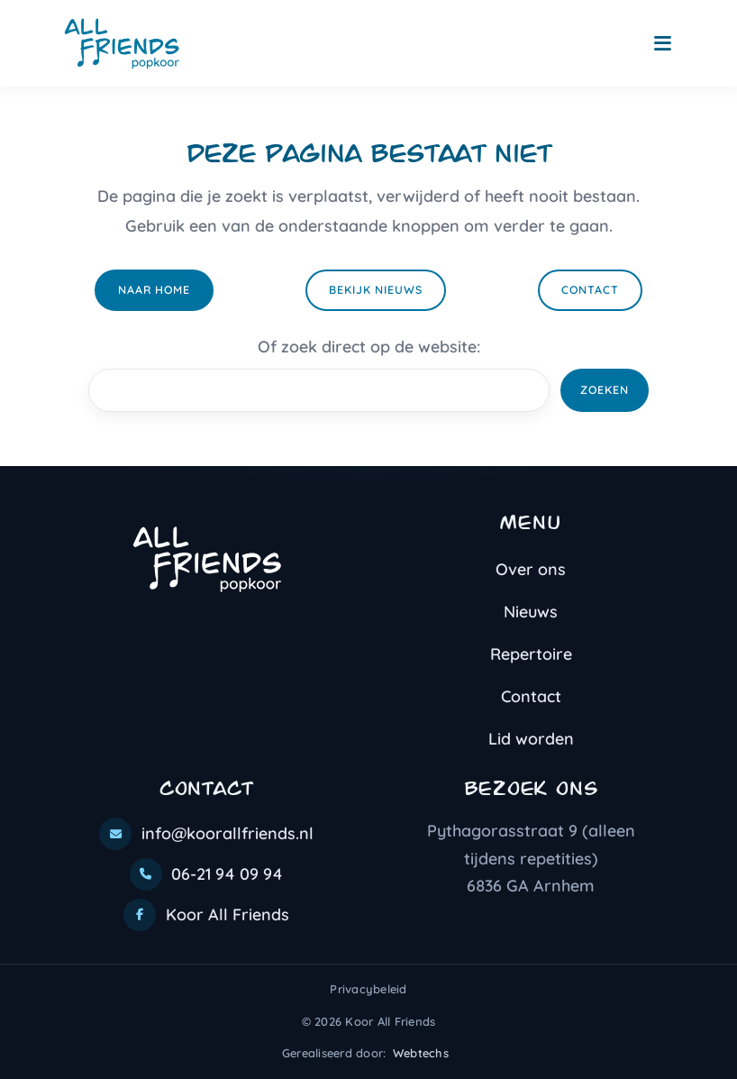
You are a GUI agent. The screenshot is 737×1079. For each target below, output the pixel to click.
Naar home (154, 290)
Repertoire (531, 654)
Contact (590, 290)
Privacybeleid (368, 989)
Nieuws (531, 611)
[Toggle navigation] (662, 44)
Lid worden (531, 738)
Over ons (531, 569)
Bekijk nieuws (376, 290)
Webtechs (421, 1053)
